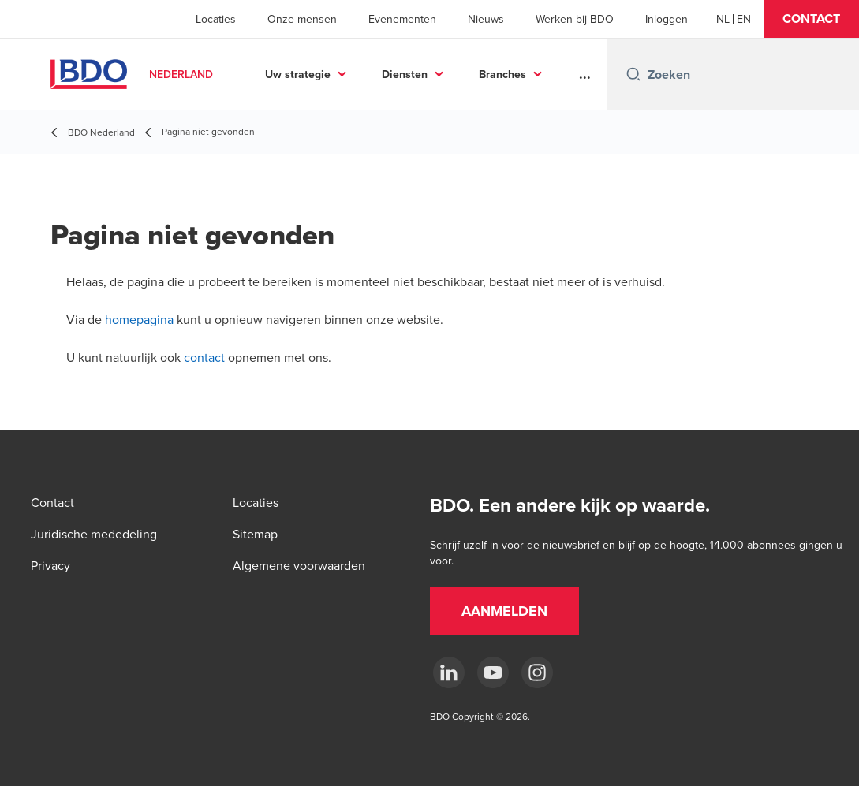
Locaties (216, 19)
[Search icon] (633, 74)
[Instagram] (537, 672)
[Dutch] (723, 19)
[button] (811, 19)
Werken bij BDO (575, 19)
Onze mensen (302, 19)
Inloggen (666, 19)
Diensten (405, 74)
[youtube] (493, 672)
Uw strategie (298, 74)
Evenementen (402, 19)
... (585, 74)
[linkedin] (449, 672)
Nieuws (486, 19)
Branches (502, 74)
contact (204, 357)
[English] (744, 19)
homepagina (139, 319)
